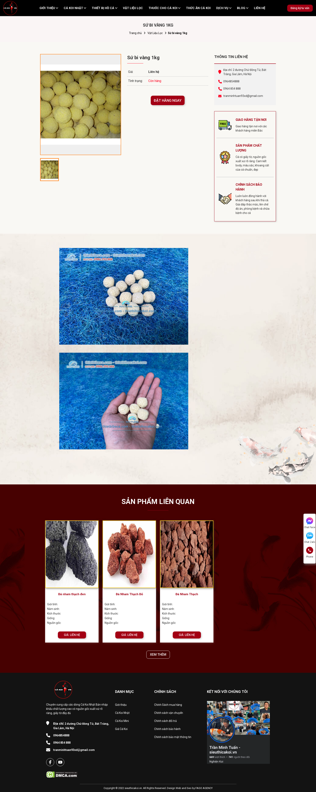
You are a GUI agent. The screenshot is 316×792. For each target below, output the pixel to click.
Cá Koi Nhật (122, 712)
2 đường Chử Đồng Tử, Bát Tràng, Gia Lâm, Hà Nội (81, 726)
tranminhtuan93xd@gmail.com (243, 95)
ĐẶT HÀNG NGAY (168, 100)
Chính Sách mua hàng (168, 704)
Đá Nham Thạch (187, 594)
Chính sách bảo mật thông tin (172, 737)
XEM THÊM (158, 654)
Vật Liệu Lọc (155, 33)
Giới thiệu (121, 704)
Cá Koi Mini (122, 721)
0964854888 (231, 81)
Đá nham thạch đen (72, 594)
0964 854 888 (232, 88)
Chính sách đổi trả (165, 721)
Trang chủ (135, 33)
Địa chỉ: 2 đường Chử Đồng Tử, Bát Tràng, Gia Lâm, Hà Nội (244, 72)
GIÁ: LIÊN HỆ (72, 635)
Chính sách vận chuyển (168, 712)
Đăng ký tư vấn (300, 8)
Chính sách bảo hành (167, 729)
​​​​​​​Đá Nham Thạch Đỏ (129, 594)
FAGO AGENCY (204, 788)
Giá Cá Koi (121, 729)
